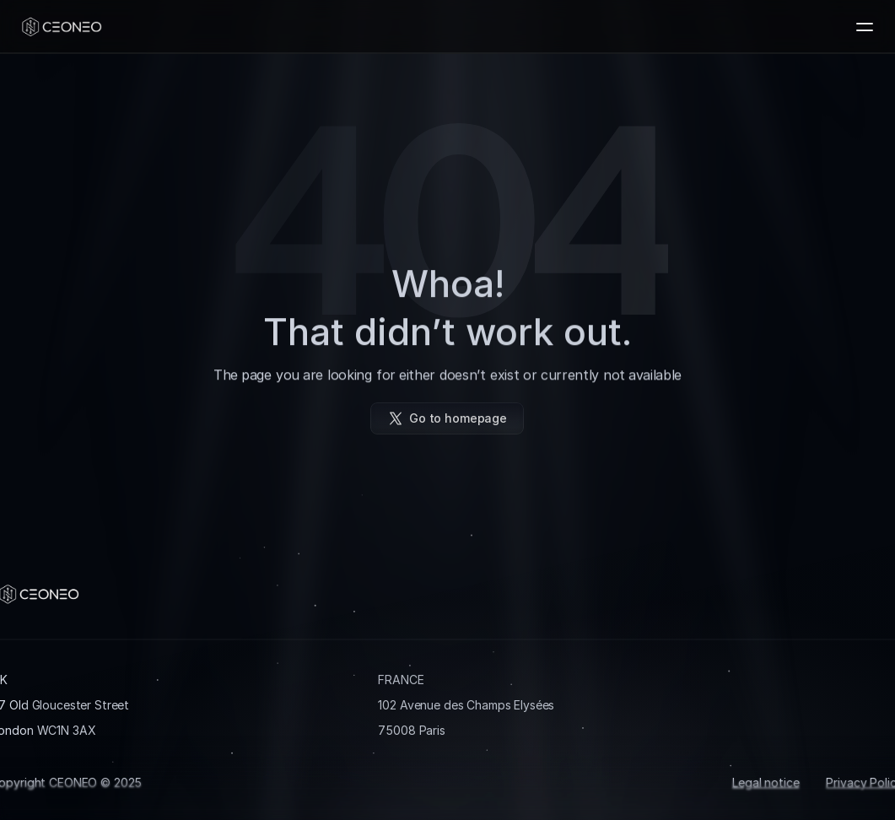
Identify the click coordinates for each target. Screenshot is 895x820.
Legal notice (765, 781)
